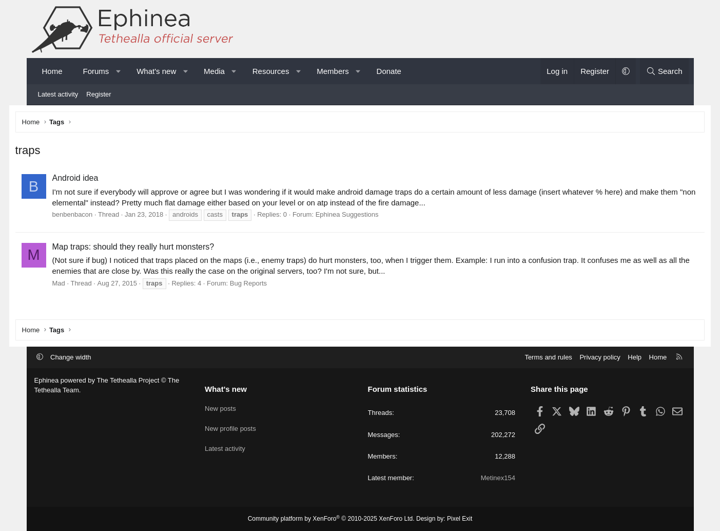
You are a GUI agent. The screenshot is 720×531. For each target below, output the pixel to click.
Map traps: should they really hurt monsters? (152, 248)
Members (333, 71)
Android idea (94, 180)
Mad (77, 285)
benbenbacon (91, 216)
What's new (156, 71)
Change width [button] (70, 357)
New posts (220, 406)
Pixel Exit (459, 518)
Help (634, 357)
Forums (96, 71)
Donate (389, 71)
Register (98, 94)
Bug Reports (267, 285)
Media (214, 71)
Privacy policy (599, 357)
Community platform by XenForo (331, 518)
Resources (270, 71)
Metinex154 (498, 478)
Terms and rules (548, 357)
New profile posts (230, 425)
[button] (118, 71)
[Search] (664, 71)
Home (52, 71)
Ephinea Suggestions (366, 216)
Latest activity (58, 94)
